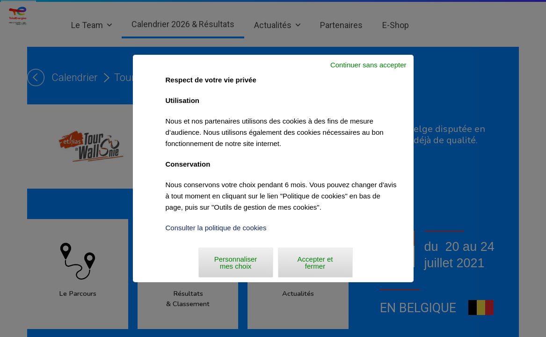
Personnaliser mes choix (235, 262)
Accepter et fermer (315, 262)
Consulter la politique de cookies (216, 228)
